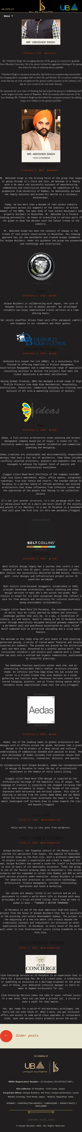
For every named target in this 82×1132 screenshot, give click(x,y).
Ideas (41, 425)
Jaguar (41, 291)
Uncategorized (51, 820)
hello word (41, 815)
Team (53, 295)
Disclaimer (41, 1106)
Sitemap (10, 1103)
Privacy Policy (67, 1103)
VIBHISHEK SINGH (41, 48)
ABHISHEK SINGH (41, 166)
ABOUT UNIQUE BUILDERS (41, 838)
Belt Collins (41, 554)
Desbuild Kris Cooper (41, 349)
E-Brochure (51, 1103)
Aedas (41, 730)
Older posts (19, 1035)
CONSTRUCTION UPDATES (30, 1103)
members (51, 53)
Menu (7, 15)
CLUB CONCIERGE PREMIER (41, 943)
